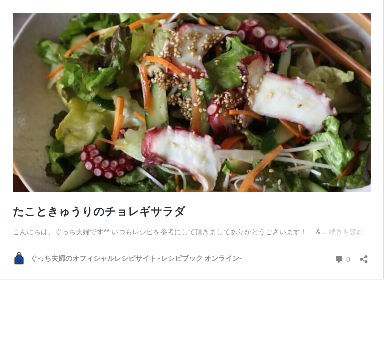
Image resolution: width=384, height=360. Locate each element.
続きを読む (346, 232)
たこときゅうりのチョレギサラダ (99, 212)
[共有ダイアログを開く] (364, 256)
